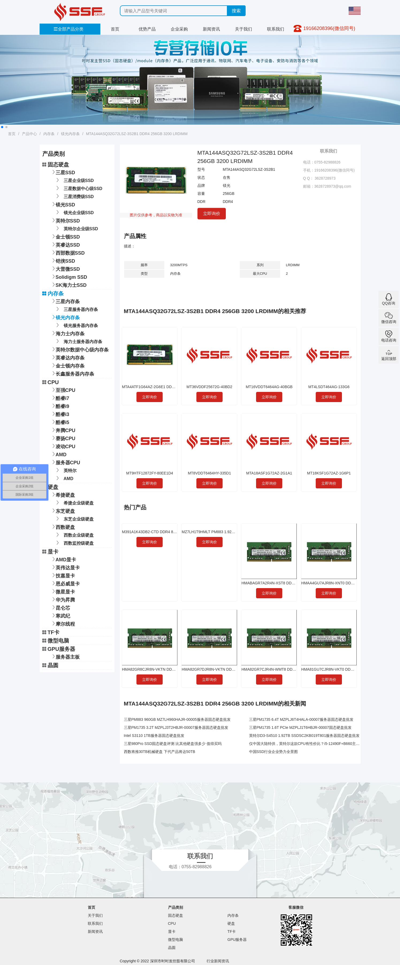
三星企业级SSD (74, 180)
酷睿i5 (59, 421)
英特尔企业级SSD (76, 228)
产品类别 (175, 907)
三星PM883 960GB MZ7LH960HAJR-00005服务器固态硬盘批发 (177, 719)
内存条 (49, 134)
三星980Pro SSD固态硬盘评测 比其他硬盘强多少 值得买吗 (173, 743)
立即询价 (211, 213)
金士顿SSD (65, 236)
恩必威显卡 (65, 583)
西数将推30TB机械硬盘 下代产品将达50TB (159, 751)
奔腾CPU (62, 429)
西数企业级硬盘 (74, 534)
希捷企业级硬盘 (74, 502)
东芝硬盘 (62, 510)
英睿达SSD (65, 244)
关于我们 (243, 29)
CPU (50, 382)
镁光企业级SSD (74, 212)
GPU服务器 (58, 649)
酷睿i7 (59, 397)
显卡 (50, 552)
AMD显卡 (63, 559)
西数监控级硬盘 (74, 542)
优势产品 (147, 29)
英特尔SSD (65, 220)
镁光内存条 (70, 134)
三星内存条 (65, 301)
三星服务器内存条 (76, 309)
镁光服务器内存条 (76, 325)
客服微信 (295, 907)
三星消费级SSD (74, 196)
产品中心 (29, 134)
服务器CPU (65, 462)
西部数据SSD (67, 252)
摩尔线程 (62, 623)
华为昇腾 (62, 599)
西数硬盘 (62, 526)
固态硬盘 (55, 165)
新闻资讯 (211, 29)
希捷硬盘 (62, 494)
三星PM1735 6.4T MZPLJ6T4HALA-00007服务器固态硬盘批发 (301, 719)
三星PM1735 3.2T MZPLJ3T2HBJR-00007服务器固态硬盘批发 (176, 727)
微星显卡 (62, 591)
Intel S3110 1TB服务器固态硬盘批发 (154, 735)
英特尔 (65, 470)
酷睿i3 (59, 413)
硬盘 (50, 487)
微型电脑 (55, 641)
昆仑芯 (60, 607)
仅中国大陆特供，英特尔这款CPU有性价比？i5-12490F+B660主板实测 (308, 743)
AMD (58, 454)
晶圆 (50, 665)
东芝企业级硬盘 (74, 518)
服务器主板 (65, 656)
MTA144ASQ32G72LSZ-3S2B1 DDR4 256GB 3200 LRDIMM (136, 134)
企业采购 (179, 29)
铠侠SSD (62, 260)
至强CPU (62, 389)
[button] (2, 127)
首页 (115, 29)
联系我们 (275, 29)
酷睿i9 (59, 405)
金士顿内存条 (67, 365)
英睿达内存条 (67, 357)
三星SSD (62, 172)
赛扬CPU (62, 438)
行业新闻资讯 (218, 961)
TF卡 (50, 632)
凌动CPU (62, 446)
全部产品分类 (68, 29)
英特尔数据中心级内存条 (79, 349)
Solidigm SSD (68, 276)
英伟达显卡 (65, 567)
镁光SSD (62, 204)
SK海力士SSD (68, 284)
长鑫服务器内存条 (72, 373)
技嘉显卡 (62, 575)
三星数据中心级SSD (78, 188)
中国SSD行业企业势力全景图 (273, 751)
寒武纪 (60, 615)
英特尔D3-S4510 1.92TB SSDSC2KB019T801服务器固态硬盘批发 (304, 735)
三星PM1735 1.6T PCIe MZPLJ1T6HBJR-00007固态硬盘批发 (300, 727)
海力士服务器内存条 (78, 341)
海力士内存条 (67, 333)
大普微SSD (65, 268)
